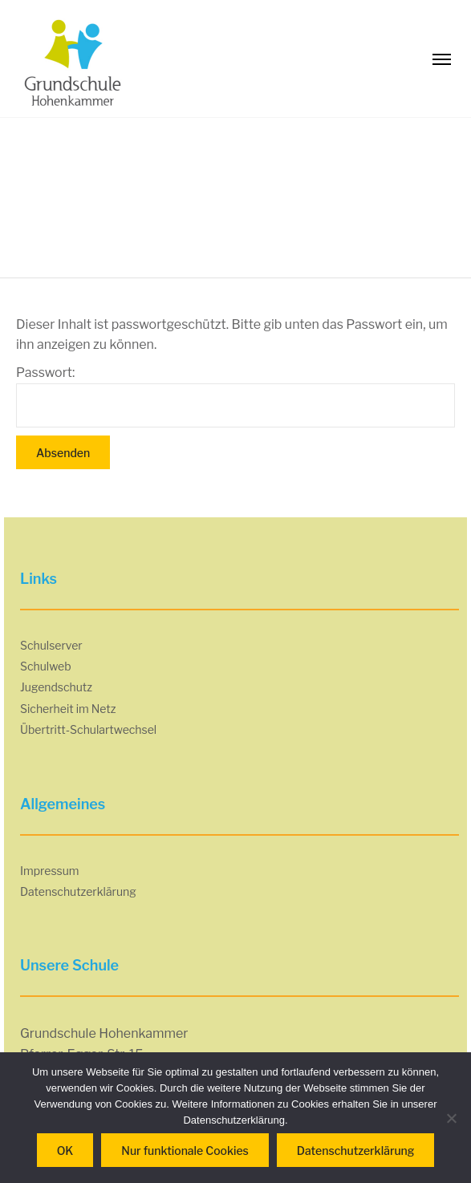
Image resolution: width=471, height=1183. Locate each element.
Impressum (49, 870)
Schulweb (45, 666)
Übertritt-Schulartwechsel (88, 729)
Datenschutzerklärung (78, 891)
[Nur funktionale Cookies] (451, 1118)
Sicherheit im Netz (68, 708)
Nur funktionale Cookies (184, 1150)
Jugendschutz (56, 687)
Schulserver (51, 645)
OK (65, 1150)
